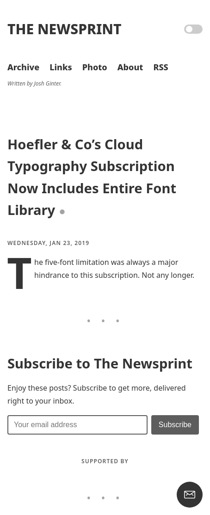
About (130, 67)
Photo (94, 67)
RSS (160, 67)
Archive (23, 67)
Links (60, 67)
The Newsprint (64, 28)
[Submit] (175, 425)
